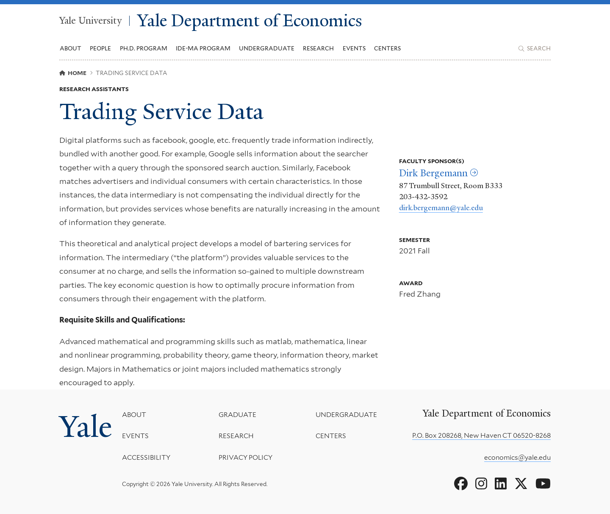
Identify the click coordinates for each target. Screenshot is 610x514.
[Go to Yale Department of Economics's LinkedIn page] (501, 484)
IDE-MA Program (203, 48)
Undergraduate (346, 415)
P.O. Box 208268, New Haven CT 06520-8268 (481, 435)
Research (236, 436)
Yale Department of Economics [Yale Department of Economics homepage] (249, 21)
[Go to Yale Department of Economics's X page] (521, 484)
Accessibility (146, 457)
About (134, 415)
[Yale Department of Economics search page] (534, 49)
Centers (387, 48)
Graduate (237, 415)
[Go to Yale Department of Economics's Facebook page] (461, 484)
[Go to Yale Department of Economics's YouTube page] (543, 484)
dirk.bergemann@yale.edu (441, 207)
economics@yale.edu (517, 457)
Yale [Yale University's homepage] (85, 427)
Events (354, 48)
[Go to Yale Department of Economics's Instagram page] (481, 484)
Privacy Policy (245, 457)
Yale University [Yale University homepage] (90, 21)
